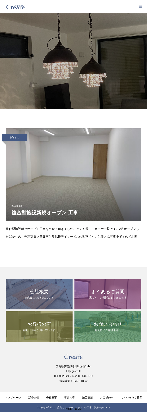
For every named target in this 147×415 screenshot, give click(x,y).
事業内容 (69, 397)
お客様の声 (107, 397)
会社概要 (51, 397)
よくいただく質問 (131, 397)
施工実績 (87, 397)
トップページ (13, 397)
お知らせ (14, 137)
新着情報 (33, 397)
